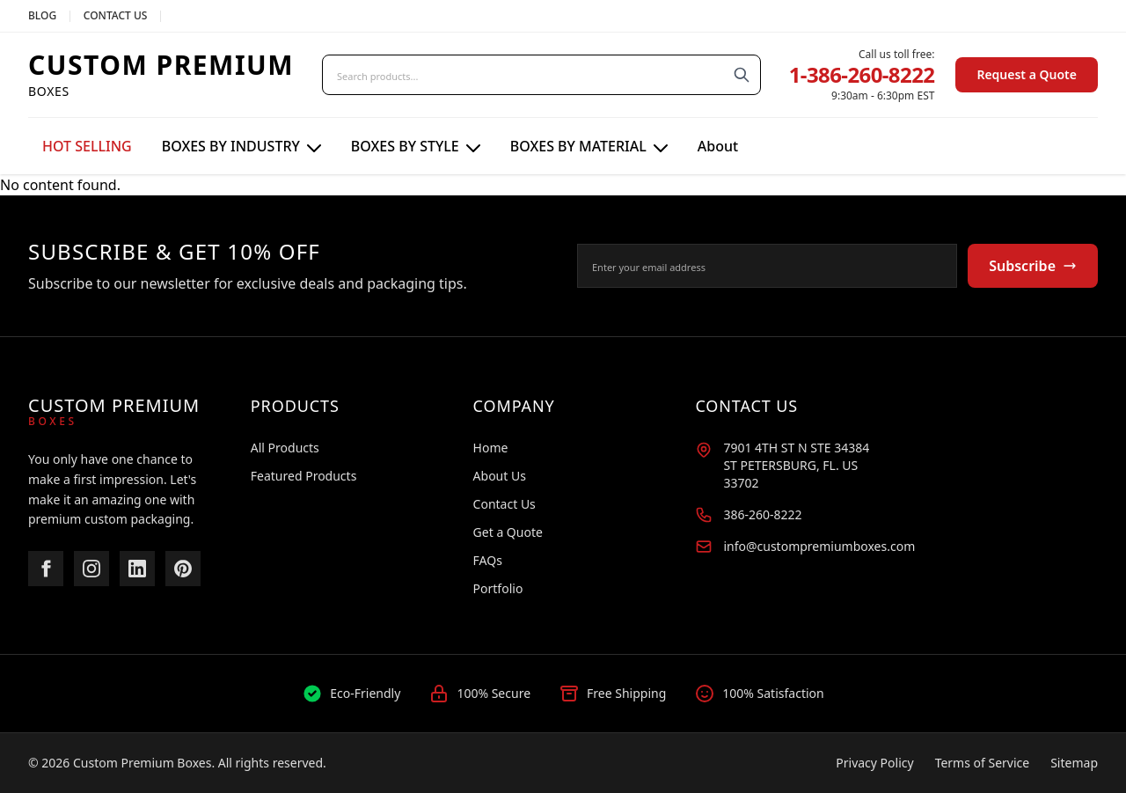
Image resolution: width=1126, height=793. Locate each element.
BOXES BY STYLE (415, 146)
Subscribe (1033, 265)
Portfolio (498, 588)
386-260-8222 (762, 514)
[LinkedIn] (137, 568)
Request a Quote (1026, 74)
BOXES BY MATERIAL (589, 146)
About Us (499, 475)
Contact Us (504, 504)
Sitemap (1074, 762)
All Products (285, 447)
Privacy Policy (874, 762)
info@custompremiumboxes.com (819, 546)
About (718, 146)
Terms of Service (982, 762)
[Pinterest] (183, 568)
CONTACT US (116, 16)
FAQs (487, 560)
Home (490, 447)
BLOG (42, 16)
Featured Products (304, 475)
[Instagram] (91, 568)
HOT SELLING (87, 146)
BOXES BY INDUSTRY (241, 146)
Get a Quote (508, 532)
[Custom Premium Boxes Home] (161, 74)
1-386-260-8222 (862, 74)
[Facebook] (45, 568)
